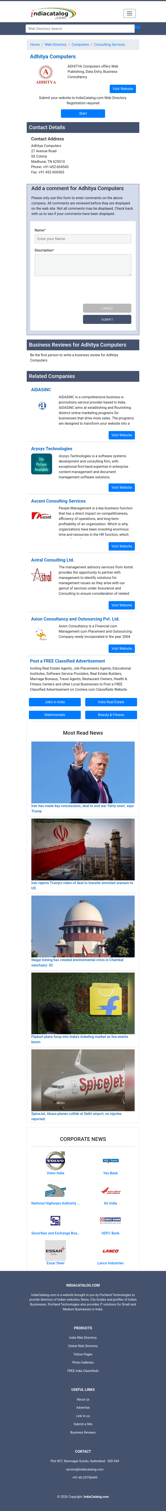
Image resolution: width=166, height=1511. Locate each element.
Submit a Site (83, 1424)
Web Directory (56, 44)
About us (83, 1399)
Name (40, 230)
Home (35, 44)
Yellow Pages (83, 1354)
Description (44, 250)
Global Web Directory (83, 1346)
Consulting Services (109, 44)
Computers (80, 44)
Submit (107, 319)
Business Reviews (83, 1432)
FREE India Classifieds (83, 1371)
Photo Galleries (83, 1362)
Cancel (107, 308)
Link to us (83, 1416)
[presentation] (68, 290)
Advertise (83, 1408)
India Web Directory (83, 1338)
